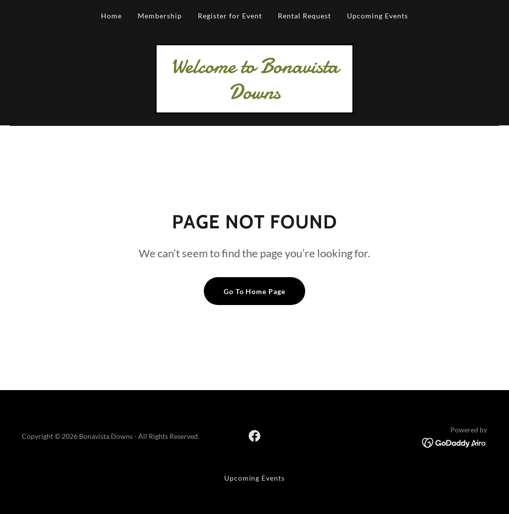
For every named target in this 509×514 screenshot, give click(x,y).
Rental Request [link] (304, 15)
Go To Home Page (255, 291)
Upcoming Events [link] (377, 15)
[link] (254, 95)
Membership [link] (160, 15)
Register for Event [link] (230, 15)
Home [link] (111, 15)
